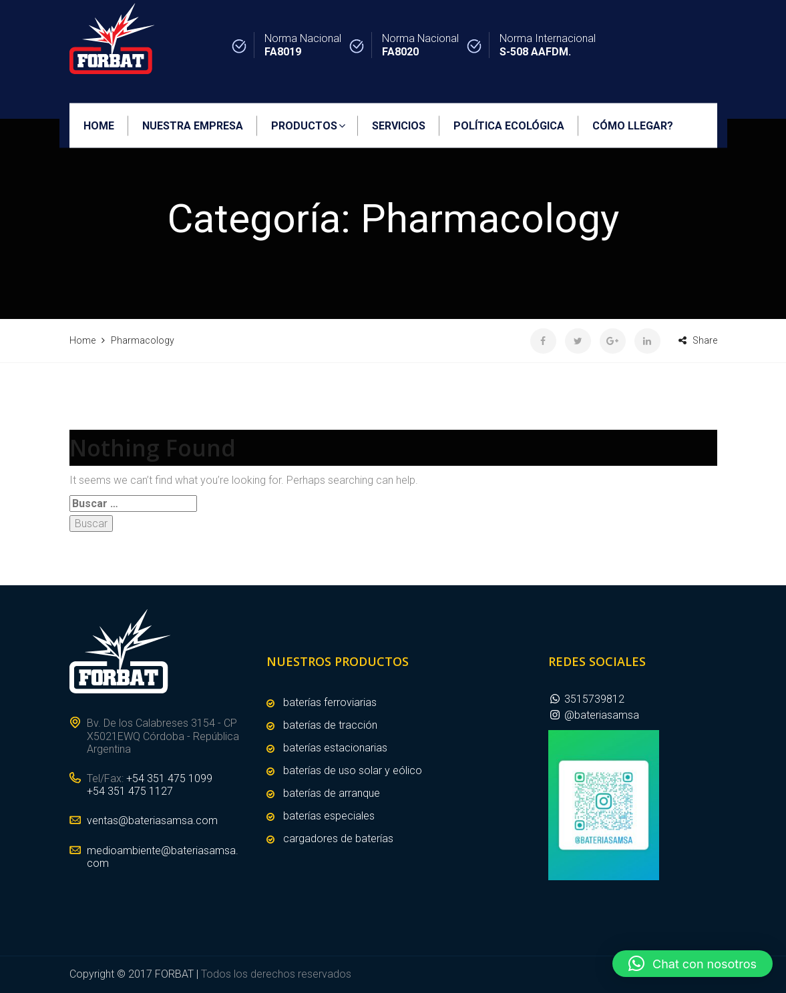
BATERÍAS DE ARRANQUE (331, 793)
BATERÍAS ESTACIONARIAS (335, 747)
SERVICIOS (398, 125)
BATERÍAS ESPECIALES (329, 815)
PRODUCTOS (304, 125)
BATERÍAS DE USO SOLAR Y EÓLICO (352, 770)
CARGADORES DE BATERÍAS (338, 838)
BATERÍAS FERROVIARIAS (330, 702)
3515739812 (586, 699)
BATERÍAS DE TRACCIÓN (330, 725)
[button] (692, 963)
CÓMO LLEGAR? (632, 125)
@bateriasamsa (593, 715)
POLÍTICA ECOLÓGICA (508, 125)
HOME (98, 125)
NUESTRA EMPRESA (192, 125)
